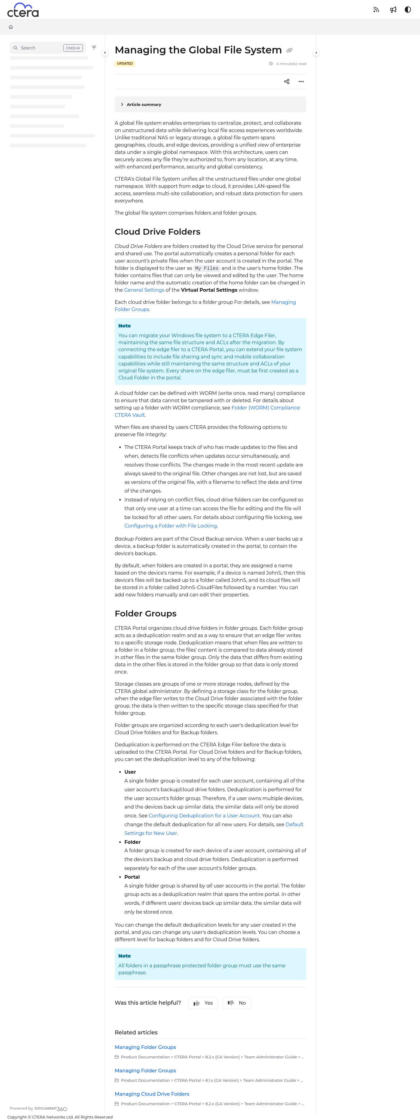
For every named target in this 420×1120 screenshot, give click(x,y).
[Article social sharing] (287, 82)
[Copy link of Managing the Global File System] (289, 51)
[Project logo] (23, 9)
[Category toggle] (105, 52)
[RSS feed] (376, 10)
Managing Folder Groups (145, 1047)
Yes (203, 1003)
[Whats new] (393, 10)
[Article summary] (210, 104)
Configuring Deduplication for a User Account (204, 816)
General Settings (144, 290)
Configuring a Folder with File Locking (170, 526)
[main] (210, 574)
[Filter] (94, 47)
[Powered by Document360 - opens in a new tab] (38, 1108)
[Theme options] (408, 10)
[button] (48, 48)
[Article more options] (301, 82)
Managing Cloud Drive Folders (152, 1094)
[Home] (10, 27)
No (237, 1003)
